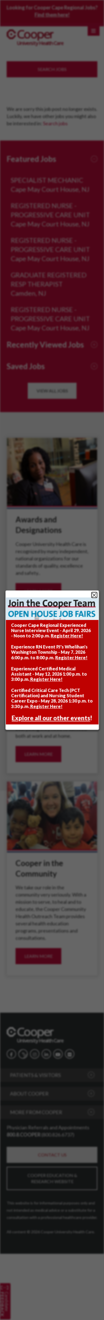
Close (94, 595)
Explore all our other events (51, 718)
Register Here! (67, 636)
